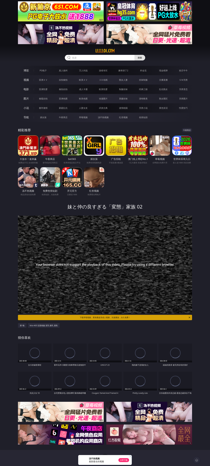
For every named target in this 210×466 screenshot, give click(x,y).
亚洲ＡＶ (43, 79)
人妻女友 (83, 107)
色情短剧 (143, 117)
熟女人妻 (123, 79)
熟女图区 (163, 98)
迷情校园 (123, 107)
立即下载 (124, 460)
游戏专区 (103, 70)
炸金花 (143, 70)
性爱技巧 (183, 107)
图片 (26, 98)
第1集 (22, 325)
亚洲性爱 (43, 89)
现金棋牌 (163, 70)
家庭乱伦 (63, 107)
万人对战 (83, 70)
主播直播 (163, 79)
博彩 (26, 70)
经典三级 (143, 89)
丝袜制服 (143, 79)
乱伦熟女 (163, 89)
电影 (26, 89)
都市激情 (43, 107)
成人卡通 (83, 89)
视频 (26, 80)
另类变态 (183, 89)
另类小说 (143, 107)
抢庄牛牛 (183, 70)
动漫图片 (103, 98)
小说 (26, 108)
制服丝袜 (123, 89)
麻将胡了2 (123, 70)
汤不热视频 (103, 117)
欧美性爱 (103, 89)
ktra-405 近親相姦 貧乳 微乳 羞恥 (44, 325)
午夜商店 (63, 117)
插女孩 (43, 117)
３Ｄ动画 (103, 79)
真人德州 (63, 70)
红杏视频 (123, 117)
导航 (26, 117)
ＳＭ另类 (183, 79)
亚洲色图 (63, 98)
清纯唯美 (143, 98)
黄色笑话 (163, 107)
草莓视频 (83, 117)
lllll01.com (105, 51)
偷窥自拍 (43, 98)
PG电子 (43, 70)
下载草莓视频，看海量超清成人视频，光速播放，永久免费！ (135, 317)
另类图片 (183, 98)
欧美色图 (83, 98)
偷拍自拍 (63, 89)
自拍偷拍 (63, 79)
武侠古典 (103, 107)
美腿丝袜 (123, 98)
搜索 (140, 57)
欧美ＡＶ (83, 79)
